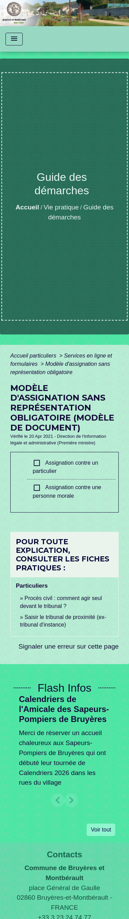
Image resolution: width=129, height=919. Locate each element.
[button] (58, 800)
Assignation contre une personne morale (67, 491)
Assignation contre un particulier (65, 466)
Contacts (64, 854)
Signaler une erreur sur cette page (69, 646)
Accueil (27, 207)
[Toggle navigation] (14, 39)
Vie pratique (61, 207)
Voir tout (101, 830)
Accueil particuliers (34, 356)
